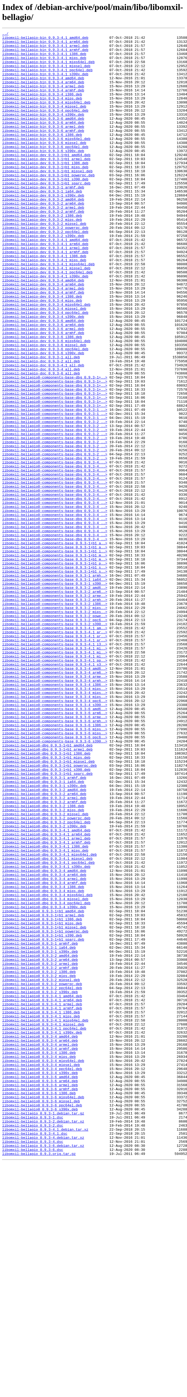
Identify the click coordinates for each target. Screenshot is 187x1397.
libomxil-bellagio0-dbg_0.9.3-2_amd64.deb (44, 941)
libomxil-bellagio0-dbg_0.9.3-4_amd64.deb (44, 1038)
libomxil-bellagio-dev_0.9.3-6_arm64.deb (43, 383)
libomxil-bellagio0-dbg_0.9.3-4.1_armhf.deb (46, 1004)
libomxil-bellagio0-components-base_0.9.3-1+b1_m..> (54, 660)
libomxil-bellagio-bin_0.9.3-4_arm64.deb (43, 92)
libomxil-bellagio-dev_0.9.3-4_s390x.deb (43, 373)
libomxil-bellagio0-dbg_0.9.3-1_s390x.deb (44, 936)
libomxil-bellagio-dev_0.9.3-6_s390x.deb (43, 417)
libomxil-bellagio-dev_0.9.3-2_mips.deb (42, 257)
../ (5, 34)
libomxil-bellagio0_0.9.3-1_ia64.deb (39, 1130)
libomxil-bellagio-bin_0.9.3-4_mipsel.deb (44, 121)
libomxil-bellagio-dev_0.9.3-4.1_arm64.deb (45, 286)
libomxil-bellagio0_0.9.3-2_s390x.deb (40, 1184)
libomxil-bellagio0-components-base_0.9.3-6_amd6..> (54, 844)
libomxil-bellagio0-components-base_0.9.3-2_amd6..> (54, 699)
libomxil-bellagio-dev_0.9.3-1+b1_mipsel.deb (47, 199)
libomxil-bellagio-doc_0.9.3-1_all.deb (41, 422)
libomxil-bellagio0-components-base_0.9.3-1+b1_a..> (54, 645)
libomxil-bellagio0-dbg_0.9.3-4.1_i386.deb (45, 1009)
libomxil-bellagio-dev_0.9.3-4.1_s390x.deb (45, 325)
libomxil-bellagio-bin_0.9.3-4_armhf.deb (43, 102)
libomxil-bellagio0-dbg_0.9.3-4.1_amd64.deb (46, 990)
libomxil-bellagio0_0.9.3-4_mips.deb (39, 1262)
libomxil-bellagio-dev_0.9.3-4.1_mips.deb (44, 306)
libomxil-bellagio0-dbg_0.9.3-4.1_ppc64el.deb (48, 1029)
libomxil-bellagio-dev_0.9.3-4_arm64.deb (43, 335)
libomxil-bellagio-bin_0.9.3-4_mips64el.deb (46, 116)
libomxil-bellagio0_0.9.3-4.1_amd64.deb (42, 1189)
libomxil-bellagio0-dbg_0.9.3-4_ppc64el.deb (46, 1077)
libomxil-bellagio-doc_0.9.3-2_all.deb (41, 427)
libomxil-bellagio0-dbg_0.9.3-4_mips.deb (43, 1063)
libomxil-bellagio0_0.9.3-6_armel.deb (40, 1295)
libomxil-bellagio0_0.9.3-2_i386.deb (39, 1160)
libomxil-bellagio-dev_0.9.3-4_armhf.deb (43, 344)
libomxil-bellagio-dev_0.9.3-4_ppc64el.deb (45, 369)
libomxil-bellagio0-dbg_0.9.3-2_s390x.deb (44, 985)
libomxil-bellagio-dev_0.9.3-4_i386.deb (42, 349)
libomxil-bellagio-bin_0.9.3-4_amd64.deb (43, 87)
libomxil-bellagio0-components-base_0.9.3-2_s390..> (54, 742)
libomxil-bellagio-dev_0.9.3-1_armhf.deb (43, 218)
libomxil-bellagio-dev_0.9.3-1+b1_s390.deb (45, 209)
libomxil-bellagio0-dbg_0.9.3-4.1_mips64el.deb (49, 1019)
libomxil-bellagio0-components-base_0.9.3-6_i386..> (54, 864)
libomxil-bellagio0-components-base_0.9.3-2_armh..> (54, 713)
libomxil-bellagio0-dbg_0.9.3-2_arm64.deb (44, 946)
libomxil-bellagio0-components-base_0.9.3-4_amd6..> (54, 796)
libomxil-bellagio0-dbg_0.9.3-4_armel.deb (44, 1048)
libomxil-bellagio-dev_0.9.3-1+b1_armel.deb (46, 184)
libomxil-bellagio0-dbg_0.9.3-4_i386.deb (43, 1058)
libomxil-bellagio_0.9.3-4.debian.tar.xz (43, 1359)
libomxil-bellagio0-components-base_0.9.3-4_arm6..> (54, 801)
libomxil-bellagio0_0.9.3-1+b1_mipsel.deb (44, 1106)
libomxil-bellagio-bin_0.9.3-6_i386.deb (42, 155)
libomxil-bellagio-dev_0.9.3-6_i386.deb (42, 398)
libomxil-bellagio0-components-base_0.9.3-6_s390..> (54, 883)
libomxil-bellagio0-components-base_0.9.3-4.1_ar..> (54, 752)
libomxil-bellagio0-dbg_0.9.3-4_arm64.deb (44, 1043)
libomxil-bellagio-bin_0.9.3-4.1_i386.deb (44, 58)
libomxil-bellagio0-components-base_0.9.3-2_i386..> (54, 718)
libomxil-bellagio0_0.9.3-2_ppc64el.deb (42, 1179)
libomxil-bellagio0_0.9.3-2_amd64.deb (40, 1140)
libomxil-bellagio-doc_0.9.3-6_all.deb (41, 441)
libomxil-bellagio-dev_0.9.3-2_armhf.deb (43, 247)
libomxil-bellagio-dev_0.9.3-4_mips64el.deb (46, 359)
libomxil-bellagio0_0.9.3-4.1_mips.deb (41, 1213)
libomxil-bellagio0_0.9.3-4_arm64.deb (40, 1242)
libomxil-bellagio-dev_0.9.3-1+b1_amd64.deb (46, 179)
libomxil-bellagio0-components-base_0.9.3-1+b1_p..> (54, 669)
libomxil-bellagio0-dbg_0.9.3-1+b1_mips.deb (46, 902)
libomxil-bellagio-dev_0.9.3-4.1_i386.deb (44, 301)
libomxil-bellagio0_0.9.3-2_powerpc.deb (42, 1174)
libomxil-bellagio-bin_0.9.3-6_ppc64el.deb (45, 170)
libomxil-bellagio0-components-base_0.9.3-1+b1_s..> (54, 674)
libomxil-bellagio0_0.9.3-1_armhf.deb (40, 1126)
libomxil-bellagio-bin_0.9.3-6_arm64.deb (43, 141)
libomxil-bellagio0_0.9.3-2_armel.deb (40, 1150)
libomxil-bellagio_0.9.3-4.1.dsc (34, 1354)
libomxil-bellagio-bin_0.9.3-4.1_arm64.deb (45, 44)
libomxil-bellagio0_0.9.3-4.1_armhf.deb (42, 1203)
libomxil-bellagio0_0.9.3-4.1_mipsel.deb (43, 1223)
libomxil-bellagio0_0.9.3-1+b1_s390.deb (42, 1116)
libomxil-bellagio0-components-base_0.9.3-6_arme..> (54, 854)
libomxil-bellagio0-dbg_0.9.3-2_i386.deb (43, 961)
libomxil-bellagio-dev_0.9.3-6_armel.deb (43, 388)
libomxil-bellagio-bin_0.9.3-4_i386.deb (42, 107)
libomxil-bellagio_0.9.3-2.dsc (32, 1344)
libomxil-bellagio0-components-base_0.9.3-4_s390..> (54, 839)
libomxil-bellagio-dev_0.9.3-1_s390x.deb (43, 228)
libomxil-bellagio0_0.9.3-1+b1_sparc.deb (43, 1121)
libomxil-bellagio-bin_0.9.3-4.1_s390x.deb (45, 82)
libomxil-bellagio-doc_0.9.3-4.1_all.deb (43, 432)
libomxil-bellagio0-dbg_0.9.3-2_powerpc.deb (46, 975)
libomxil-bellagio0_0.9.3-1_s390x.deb (40, 1135)
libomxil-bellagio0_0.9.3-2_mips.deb (39, 1164)
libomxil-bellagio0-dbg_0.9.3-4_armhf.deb (44, 1053)
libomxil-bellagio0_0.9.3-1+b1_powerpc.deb (45, 1111)
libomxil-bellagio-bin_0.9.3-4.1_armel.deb (45, 48)
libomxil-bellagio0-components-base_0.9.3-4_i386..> (54, 815)
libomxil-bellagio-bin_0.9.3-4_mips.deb (42, 111)
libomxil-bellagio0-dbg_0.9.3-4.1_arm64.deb (46, 995)
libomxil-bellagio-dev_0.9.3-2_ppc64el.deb (45, 272)
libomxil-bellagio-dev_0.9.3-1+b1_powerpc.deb (48, 204)
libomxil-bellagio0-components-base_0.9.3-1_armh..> (54, 684)
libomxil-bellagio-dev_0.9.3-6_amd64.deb (43, 378)
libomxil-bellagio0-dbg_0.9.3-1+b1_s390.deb (46, 917)
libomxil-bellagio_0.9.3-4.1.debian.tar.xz (45, 1349)
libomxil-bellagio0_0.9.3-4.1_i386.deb (41, 1208)
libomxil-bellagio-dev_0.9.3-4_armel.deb (43, 340)
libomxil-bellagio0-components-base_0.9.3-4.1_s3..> (54, 791)
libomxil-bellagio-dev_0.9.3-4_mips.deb (42, 354)
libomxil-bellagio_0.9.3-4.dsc (32, 1363)
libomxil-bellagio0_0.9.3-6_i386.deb (39, 1305)
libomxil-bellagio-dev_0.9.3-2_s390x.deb (43, 276)
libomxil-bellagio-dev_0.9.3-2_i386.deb (42, 252)
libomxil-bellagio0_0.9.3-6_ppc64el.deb (42, 1320)
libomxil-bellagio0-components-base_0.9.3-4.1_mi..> (54, 771)
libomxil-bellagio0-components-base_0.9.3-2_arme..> (54, 708)
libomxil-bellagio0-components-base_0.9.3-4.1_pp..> (54, 786)
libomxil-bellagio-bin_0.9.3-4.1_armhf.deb (45, 53)
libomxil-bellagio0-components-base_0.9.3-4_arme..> (54, 805)
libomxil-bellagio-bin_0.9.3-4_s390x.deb (43, 131)
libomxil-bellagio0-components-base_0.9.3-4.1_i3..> (54, 767)
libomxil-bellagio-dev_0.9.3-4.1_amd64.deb (45, 281)
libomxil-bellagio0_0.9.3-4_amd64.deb (40, 1237)
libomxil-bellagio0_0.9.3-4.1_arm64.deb (42, 1194)
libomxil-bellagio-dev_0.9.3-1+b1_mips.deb (45, 194)
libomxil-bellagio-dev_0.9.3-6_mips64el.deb (46, 403)
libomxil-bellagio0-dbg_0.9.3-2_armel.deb (44, 951)
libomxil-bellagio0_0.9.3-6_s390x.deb (40, 1325)
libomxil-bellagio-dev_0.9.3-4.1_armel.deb (45, 291)
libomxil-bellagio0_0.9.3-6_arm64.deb (40, 1291)
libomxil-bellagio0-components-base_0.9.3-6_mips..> (54, 868)
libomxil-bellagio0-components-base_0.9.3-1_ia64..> (54, 689)
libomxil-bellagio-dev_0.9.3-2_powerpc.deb (45, 267)
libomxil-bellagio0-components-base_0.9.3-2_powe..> (54, 733)
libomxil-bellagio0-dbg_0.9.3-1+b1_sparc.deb (47, 922)
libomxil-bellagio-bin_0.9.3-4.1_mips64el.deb (48, 68)
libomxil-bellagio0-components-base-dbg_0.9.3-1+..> (54, 446)
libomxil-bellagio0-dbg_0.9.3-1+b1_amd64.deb (47, 888)
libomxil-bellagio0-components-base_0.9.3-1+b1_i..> (54, 655)
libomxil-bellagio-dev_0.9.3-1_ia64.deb (42, 223)
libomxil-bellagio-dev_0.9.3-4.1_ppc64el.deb (47, 320)
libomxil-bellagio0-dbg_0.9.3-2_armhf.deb (44, 956)
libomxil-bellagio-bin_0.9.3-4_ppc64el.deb (45, 126)
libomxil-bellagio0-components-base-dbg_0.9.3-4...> (54, 548)
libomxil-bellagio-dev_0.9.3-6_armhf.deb (43, 393)
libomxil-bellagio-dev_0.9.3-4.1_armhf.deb (45, 296)
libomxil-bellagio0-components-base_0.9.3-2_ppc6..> (54, 737)
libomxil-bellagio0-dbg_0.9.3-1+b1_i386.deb (46, 898)
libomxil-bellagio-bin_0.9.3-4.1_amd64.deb (45, 39)
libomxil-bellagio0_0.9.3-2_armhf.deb (40, 1155)
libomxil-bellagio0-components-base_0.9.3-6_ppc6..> (54, 878)
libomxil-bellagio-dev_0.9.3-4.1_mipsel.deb (46, 315)
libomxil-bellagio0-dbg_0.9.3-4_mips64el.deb (47, 1067)
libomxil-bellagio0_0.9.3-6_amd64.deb (40, 1286)
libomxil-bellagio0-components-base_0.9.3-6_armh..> (54, 859)
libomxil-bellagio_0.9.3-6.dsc (32, 1373)
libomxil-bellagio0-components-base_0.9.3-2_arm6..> (54, 703)
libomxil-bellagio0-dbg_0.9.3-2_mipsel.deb (45, 970)
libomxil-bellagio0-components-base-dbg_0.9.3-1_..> (54, 485)
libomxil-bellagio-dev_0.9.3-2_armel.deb (43, 242)
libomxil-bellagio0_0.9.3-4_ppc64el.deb (42, 1276)
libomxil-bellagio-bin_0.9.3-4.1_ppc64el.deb (47, 77)
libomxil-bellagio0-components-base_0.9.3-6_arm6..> (54, 849)
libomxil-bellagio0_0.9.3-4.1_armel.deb (42, 1198)
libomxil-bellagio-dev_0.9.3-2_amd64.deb (43, 233)
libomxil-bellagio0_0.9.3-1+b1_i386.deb (42, 1097)
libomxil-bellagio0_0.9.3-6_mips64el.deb (43, 1310)
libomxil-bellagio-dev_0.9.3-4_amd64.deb (43, 330)
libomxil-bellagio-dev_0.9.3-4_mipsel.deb (44, 364)
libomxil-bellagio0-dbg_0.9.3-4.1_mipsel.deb (47, 1024)
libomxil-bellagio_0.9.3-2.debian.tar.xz (43, 1339)
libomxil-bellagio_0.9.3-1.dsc (32, 1334)
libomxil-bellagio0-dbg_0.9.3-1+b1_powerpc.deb (49, 912)
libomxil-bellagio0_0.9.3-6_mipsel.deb (41, 1315)
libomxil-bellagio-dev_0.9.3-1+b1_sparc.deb (46, 213)
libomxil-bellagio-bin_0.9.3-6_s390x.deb (43, 175)
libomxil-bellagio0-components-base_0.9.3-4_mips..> (54, 820)
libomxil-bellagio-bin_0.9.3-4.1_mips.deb (44, 63)
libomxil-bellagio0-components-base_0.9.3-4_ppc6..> (54, 834)
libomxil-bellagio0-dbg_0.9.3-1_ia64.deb (43, 932)
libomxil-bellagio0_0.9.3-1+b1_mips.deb (42, 1101)
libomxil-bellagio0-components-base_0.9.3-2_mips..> (54, 723)
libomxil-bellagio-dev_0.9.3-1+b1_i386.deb (45, 189)
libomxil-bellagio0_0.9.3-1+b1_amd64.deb (43, 1087)
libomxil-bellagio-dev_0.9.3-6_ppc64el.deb (45, 412)
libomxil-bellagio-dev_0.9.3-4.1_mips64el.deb (48, 310)
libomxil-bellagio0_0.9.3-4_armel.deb (40, 1247)
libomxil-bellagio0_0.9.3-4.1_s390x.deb (42, 1232)
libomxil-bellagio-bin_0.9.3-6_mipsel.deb (44, 165)
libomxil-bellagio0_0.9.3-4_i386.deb (39, 1257)
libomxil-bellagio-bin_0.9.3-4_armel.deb (43, 97)
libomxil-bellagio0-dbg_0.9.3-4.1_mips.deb (45, 1014)
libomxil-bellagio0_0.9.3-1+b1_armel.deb (43, 1092)
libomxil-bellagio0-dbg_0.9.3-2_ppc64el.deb (46, 980)
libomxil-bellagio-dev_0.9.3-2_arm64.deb (43, 238)
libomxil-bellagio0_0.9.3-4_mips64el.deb (43, 1266)
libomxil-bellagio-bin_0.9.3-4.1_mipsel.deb (46, 73)
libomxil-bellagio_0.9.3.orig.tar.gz (39, 1378)
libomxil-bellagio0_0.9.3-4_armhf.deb (40, 1252)
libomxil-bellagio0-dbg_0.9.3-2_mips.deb (43, 966)
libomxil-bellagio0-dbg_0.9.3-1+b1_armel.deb (47, 893)
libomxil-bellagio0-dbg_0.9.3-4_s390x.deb (44, 1082)
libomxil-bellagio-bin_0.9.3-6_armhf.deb (43, 150)
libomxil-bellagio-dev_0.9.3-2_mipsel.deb (44, 262)
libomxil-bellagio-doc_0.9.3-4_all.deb (41, 437)
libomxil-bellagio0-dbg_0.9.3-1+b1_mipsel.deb (48, 907)
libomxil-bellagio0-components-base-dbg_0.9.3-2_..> (54, 500)
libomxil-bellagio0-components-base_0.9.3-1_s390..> (54, 694)
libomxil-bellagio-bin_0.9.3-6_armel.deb (43, 145)
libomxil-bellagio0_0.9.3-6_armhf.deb (40, 1300)
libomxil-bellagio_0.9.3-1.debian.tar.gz (43, 1329)
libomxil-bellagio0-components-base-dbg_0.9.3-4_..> (54, 597)
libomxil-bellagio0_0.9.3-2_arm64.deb (40, 1145)
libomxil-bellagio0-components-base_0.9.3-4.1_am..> (54, 747)
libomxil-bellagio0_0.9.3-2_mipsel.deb (41, 1169)
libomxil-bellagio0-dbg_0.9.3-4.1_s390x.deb (46, 1033)
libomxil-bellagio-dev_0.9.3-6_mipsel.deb (44, 407)
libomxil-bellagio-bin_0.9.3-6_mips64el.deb (46, 160)
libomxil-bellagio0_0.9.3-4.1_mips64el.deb (45, 1218)
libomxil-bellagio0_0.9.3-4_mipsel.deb (41, 1271)
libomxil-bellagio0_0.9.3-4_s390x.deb (40, 1281)
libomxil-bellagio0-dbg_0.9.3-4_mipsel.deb (45, 1072)
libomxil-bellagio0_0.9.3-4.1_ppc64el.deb (44, 1228)
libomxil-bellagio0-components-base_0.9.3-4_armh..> (54, 810)
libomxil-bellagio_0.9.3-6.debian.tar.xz (43, 1368)
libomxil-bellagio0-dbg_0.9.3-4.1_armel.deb (46, 999)
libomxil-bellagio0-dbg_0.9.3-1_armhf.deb (44, 927)
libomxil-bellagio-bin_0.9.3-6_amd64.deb (43, 136)
